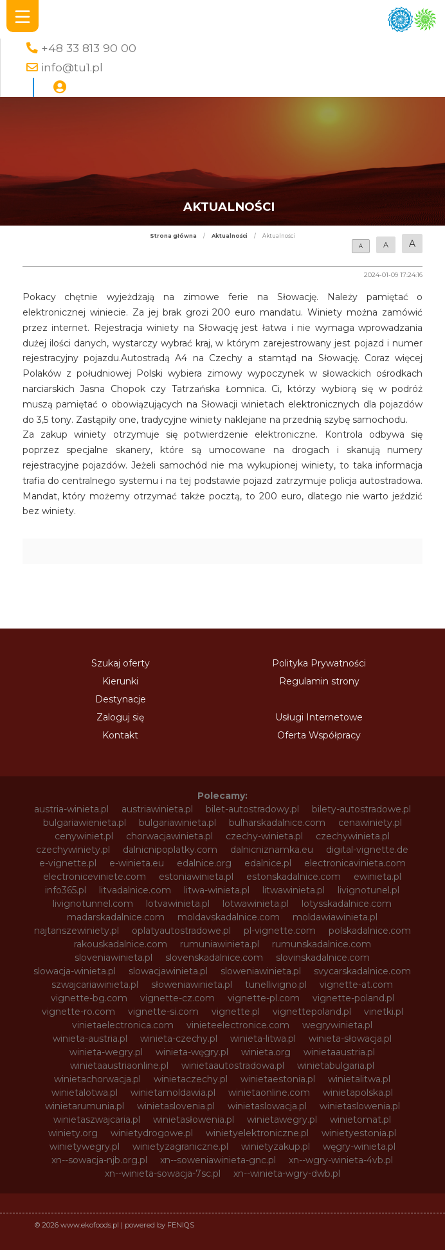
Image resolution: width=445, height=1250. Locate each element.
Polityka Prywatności (319, 663)
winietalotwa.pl (84, 1092)
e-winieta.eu (136, 863)
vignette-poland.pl (353, 998)
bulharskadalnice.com (277, 822)
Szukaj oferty (120, 663)
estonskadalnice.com (293, 876)
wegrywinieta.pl (337, 1025)
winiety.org (73, 1133)
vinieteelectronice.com (237, 1025)
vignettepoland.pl (312, 1011)
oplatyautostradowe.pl (181, 930)
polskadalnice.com (370, 930)
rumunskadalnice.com (321, 944)
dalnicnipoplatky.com (170, 849)
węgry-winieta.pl (359, 1146)
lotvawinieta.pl (178, 903)
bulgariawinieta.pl (177, 822)
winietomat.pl (360, 1119)
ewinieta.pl (377, 876)
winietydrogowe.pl (152, 1133)
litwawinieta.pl (293, 890)
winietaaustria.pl (339, 1052)
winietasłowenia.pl (193, 1119)
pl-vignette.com (280, 930)
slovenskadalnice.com (214, 957)
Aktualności (230, 236)
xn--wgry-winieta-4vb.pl (341, 1160)
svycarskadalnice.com (362, 971)
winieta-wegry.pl (106, 1052)
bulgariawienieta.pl (84, 822)
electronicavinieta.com (355, 863)
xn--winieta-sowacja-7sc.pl (163, 1173)
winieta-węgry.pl (192, 1052)
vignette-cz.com (177, 998)
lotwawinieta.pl (255, 903)
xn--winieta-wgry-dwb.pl (286, 1173)
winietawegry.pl (282, 1119)
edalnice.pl (267, 863)
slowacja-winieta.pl (74, 971)
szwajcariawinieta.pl (94, 984)
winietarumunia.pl (84, 1106)
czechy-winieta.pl (264, 836)
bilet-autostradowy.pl (252, 809)
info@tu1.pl (72, 67)
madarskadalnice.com (116, 917)
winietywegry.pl (85, 1146)
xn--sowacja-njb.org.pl (99, 1160)
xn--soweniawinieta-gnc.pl (218, 1160)
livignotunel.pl (368, 890)
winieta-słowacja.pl (350, 1038)
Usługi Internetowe (319, 717)
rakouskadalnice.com (120, 944)
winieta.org (266, 1052)
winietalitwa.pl (359, 1079)
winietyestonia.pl (359, 1133)
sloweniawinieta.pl (261, 971)
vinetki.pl (383, 1011)
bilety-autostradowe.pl (361, 809)
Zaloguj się (120, 717)
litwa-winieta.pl (217, 890)
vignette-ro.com (78, 1011)
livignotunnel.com (93, 903)
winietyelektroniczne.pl (257, 1133)
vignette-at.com (356, 984)
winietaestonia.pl (278, 1079)
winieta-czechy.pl (178, 1038)
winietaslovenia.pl (176, 1106)
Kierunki (120, 681)
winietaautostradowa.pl (232, 1065)
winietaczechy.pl (191, 1079)
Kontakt (120, 735)
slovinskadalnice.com (323, 957)
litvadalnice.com (135, 890)
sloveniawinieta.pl (113, 957)
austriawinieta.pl (157, 809)
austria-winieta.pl (71, 809)
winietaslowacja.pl (267, 1106)
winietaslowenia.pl (360, 1106)
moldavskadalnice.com (228, 917)
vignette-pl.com (264, 998)
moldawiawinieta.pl (335, 917)
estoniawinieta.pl (196, 876)
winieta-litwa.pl (263, 1038)
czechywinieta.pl (353, 836)
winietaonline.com (269, 1092)
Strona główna (173, 236)
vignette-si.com (163, 1011)
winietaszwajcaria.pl (96, 1119)
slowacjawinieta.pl (168, 971)
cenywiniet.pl (84, 836)
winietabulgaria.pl (335, 1065)
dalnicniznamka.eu (271, 849)
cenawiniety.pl (370, 822)
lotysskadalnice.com (347, 903)
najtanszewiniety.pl (76, 930)
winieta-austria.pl (90, 1038)
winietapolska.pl (358, 1092)
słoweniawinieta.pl (191, 984)
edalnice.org (204, 863)
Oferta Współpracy (319, 735)
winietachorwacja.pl (97, 1079)
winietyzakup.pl (275, 1146)
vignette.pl (236, 1011)
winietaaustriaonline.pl (119, 1065)
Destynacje (120, 699)
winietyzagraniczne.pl (180, 1146)
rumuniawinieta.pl (219, 944)
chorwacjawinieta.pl (169, 836)
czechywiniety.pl (73, 849)
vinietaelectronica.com (123, 1025)
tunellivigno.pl (276, 984)
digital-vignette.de (367, 849)
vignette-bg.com (89, 998)
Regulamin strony (319, 681)
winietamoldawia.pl (173, 1092)
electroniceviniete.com (94, 876)
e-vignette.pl (67, 863)
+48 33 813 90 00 (88, 48)
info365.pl (65, 890)
